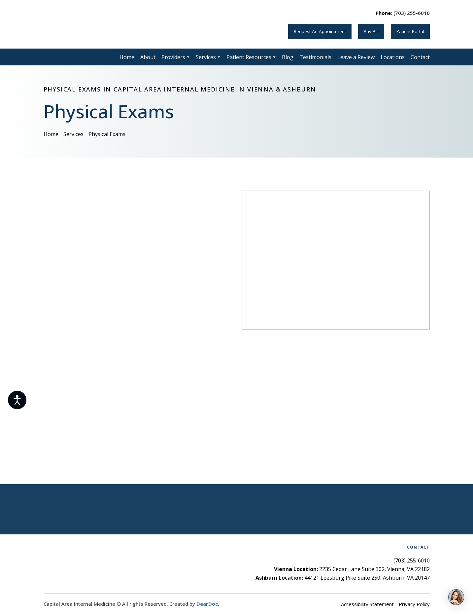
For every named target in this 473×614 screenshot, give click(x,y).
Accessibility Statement (367, 604)
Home (126, 57)
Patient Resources (248, 57)
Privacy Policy (414, 604)
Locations (393, 57)
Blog (287, 57)
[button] (320, 31)
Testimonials (315, 57)
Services (206, 57)
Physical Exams (106, 134)
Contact (420, 57)
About (147, 57)
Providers (173, 57)
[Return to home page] (95, 24)
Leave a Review (356, 57)
